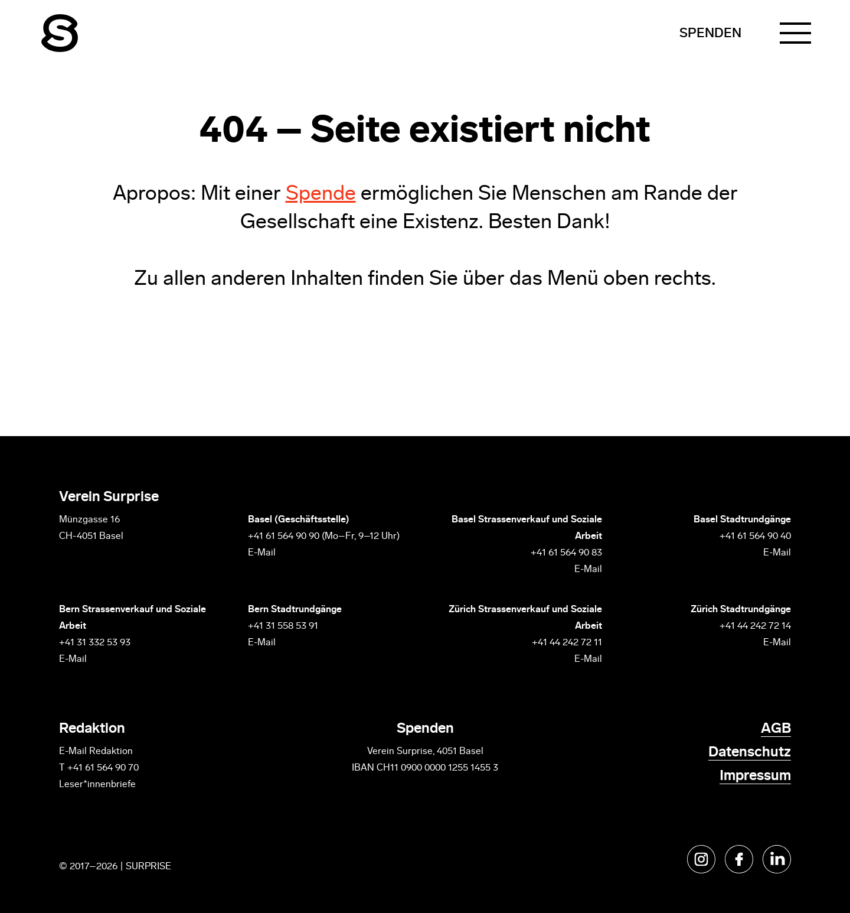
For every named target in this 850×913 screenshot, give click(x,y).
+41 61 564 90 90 (283, 536)
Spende (321, 194)
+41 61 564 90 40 (755, 536)
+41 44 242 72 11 (567, 643)
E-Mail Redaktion (96, 751)
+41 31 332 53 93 (96, 643)
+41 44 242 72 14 (755, 626)
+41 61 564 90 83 (566, 553)
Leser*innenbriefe (97, 784)
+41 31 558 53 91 (283, 626)
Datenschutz (749, 753)
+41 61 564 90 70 (103, 768)
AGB (776, 729)
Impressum (755, 776)
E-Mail (262, 553)
